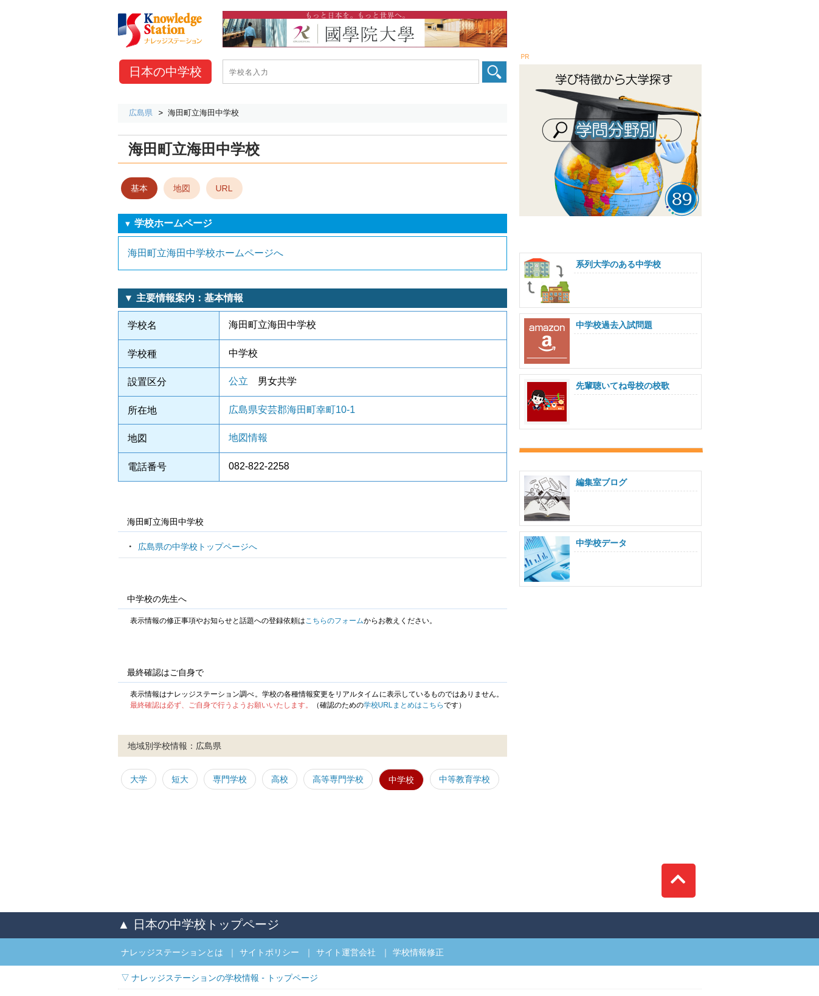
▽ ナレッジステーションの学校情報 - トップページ (219, 978)
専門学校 (230, 779)
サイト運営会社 (346, 952)
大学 (138, 779)
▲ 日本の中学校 (198, 924)
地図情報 (248, 437)
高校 (279, 779)
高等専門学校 (338, 779)
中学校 (165, 71)
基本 (139, 188)
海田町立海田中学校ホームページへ (205, 253)
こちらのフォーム (334, 620)
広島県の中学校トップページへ (197, 546)
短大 (179, 779)
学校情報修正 (418, 952)
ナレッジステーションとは (172, 952)
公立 (238, 381)
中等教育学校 (464, 779)
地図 (181, 188)
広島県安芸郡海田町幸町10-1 (292, 409)
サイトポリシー (269, 952)
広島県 (141, 112)
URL (224, 188)
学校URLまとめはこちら (404, 705)
